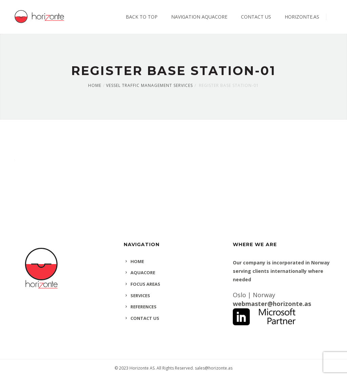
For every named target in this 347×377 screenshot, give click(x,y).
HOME (137, 261)
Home (94, 85)
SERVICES (140, 295)
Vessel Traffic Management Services (149, 85)
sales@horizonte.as (213, 368)
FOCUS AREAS (145, 284)
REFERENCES (143, 307)
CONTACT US (144, 318)
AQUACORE (142, 272)
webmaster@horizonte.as (272, 304)
